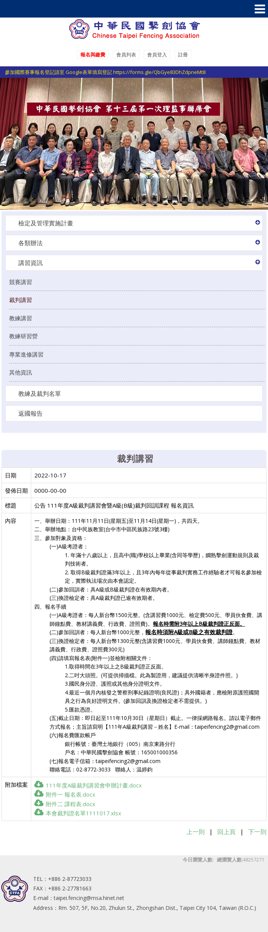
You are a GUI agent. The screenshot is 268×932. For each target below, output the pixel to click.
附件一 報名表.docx (64, 794)
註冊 (183, 54)
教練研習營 (23, 336)
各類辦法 (30, 243)
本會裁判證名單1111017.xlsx (77, 813)
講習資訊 (30, 263)
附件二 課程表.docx (64, 804)
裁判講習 (20, 300)
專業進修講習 (26, 354)
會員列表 (126, 54)
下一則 (257, 832)
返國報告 (30, 413)
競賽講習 (20, 282)
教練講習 (20, 318)
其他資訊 (20, 372)
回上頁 (226, 832)
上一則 (195, 832)
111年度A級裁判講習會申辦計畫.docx (88, 785)
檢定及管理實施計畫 (45, 223)
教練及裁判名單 (39, 393)
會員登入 (157, 54)
